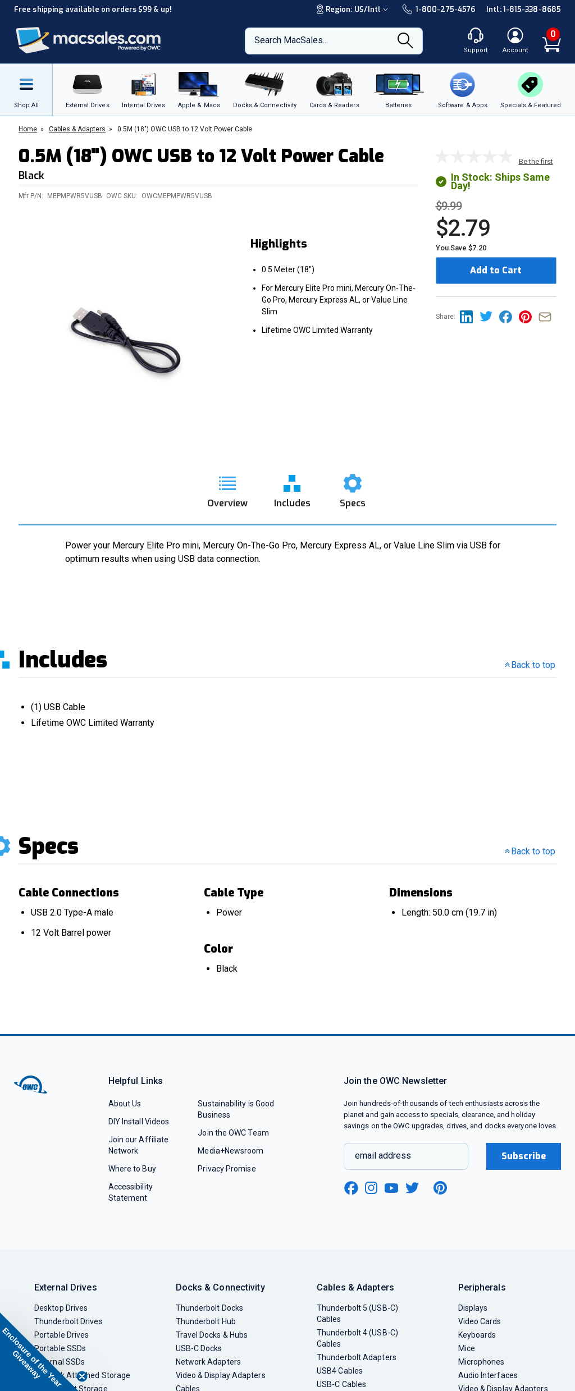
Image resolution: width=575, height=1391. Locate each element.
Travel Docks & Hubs (212, 1334)
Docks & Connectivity (220, 1287)
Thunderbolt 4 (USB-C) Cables (357, 1338)
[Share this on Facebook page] (509, 316)
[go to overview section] (227, 488)
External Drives (65, 1287)
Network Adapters (208, 1361)
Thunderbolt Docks (210, 1307)
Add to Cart (496, 270)
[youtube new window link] (391, 1188)
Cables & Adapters (355, 1287)
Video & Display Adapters (221, 1375)
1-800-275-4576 (438, 9)
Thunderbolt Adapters (356, 1357)
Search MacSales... (291, 40)
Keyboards (477, 1334)
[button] (39, 1351)
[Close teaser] (82, 1376)
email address (383, 1155)
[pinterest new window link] (440, 1188)
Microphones (481, 1361)
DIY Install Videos (139, 1121)
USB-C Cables (341, 1384)
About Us (125, 1103)
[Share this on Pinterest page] (529, 316)
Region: (354, 9)
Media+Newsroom (230, 1150)
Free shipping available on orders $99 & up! (93, 9)
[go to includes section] (292, 488)
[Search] (405, 41)
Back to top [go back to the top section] (530, 665)
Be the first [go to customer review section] (536, 161)
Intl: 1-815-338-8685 (523, 9)
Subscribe (523, 1156)
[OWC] (88, 41)
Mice (466, 1348)
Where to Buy (132, 1168)
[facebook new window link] (351, 1188)
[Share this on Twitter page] (489, 316)
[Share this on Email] (547, 316)
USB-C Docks (199, 1348)
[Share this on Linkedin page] (470, 316)
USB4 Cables (340, 1370)
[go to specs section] (352, 488)
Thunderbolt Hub (206, 1321)
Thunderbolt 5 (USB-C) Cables (357, 1313)
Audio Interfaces (488, 1375)
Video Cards (479, 1321)
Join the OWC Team (233, 1132)
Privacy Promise (226, 1168)
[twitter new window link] (412, 1186)
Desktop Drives (61, 1307)
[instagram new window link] (371, 1188)
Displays (473, 1307)
